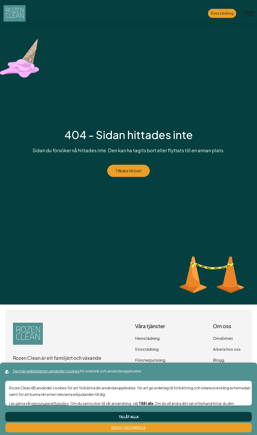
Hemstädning (147, 338)
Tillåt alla (129, 417)
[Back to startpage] (14, 13)
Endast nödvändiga (128, 428)
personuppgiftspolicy (50, 403)
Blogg (218, 359)
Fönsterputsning (150, 359)
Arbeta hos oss (227, 349)
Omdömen (223, 338)
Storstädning (147, 349)
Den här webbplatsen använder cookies (46, 371)
